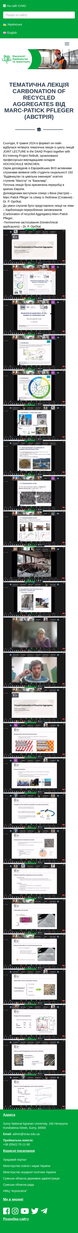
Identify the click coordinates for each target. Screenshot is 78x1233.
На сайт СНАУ (14, 6)
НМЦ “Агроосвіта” (15, 1191)
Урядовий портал (14, 1159)
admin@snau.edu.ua (26, 1134)
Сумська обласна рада (18, 1184)
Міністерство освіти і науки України (26, 1166)
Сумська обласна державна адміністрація (31, 1178)
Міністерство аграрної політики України (29, 1172)
